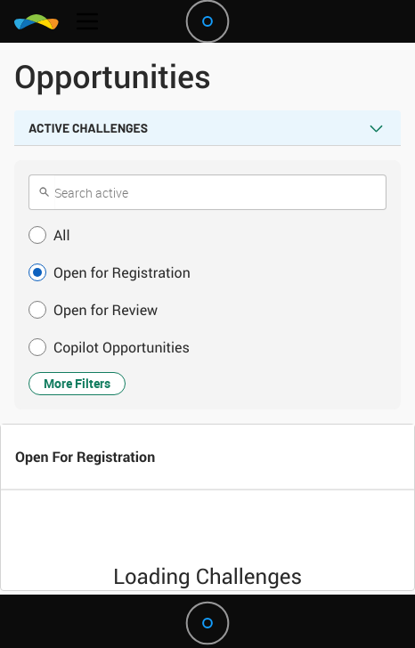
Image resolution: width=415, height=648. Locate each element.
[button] (207, 235)
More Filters (77, 383)
